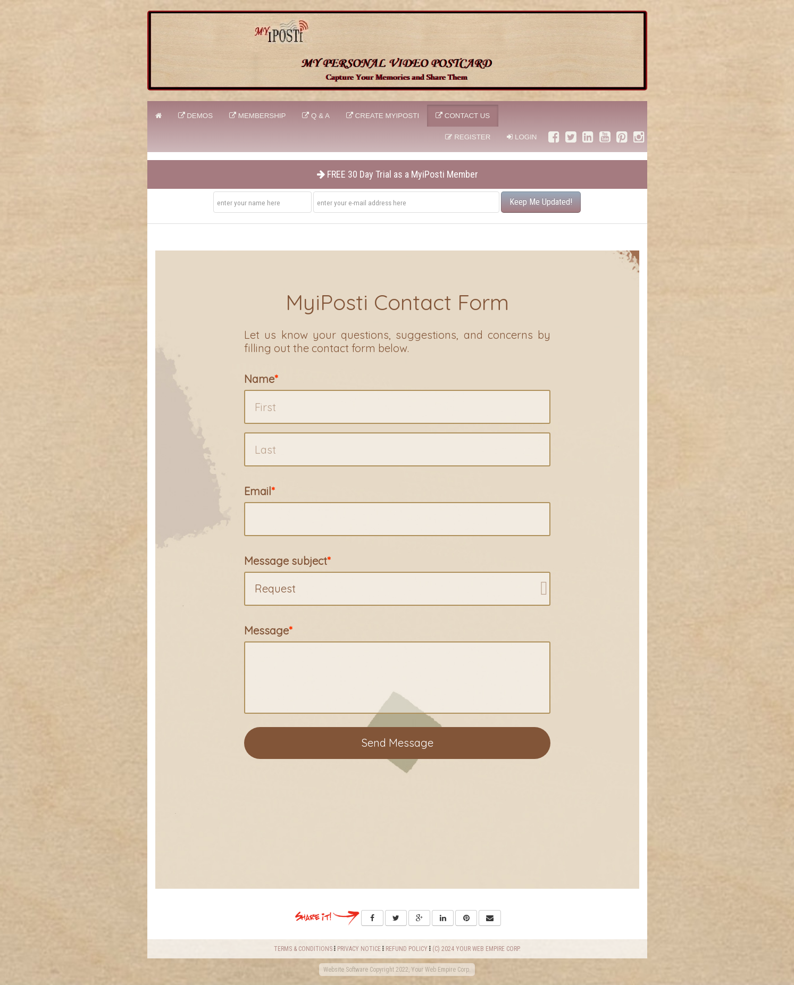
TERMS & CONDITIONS (303, 949)
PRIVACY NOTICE (359, 949)
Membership (257, 116)
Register (467, 137)
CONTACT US (463, 116)
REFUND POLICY (407, 949)
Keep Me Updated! (540, 202)
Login (522, 137)
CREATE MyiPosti (382, 116)
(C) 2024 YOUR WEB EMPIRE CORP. (476, 949)
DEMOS (195, 116)
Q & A (316, 116)
